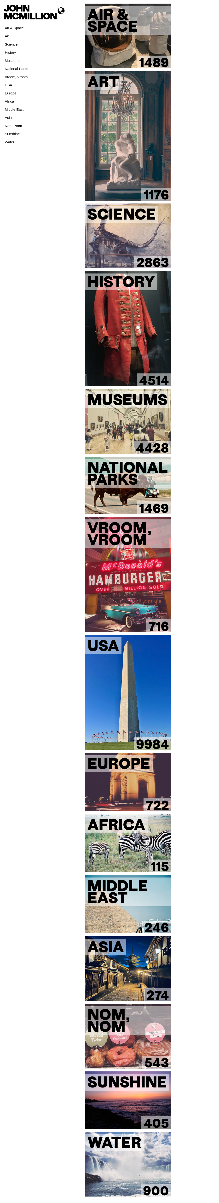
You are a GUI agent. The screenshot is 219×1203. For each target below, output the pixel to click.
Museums (12, 60)
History (10, 52)
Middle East (14, 109)
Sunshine (12, 134)
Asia (8, 118)
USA (8, 85)
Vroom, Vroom (16, 77)
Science (11, 44)
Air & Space (14, 28)
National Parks (16, 69)
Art (7, 36)
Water (9, 142)
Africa (9, 101)
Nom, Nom (13, 126)
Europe (10, 93)
